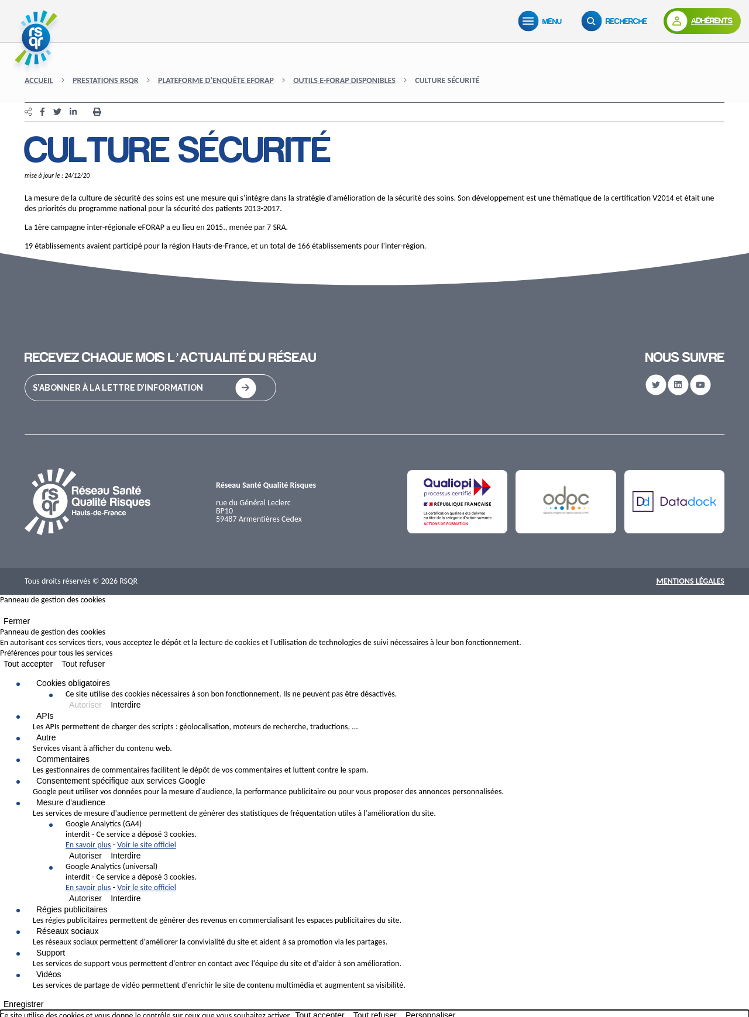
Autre (46, 737)
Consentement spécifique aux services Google (120, 780)
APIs (45, 715)
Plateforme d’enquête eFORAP (216, 80)
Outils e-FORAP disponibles (344, 80)
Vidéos (48, 974)
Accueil (39, 80)
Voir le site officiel (146, 845)
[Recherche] (616, 21)
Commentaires (63, 759)
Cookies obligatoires (73, 683)
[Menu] (542, 21)
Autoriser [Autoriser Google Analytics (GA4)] (85, 855)
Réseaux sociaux (67, 931)
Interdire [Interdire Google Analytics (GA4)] (125, 855)
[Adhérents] (702, 21)
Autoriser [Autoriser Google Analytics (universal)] (85, 898)
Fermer (17, 621)
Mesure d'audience (70, 802)
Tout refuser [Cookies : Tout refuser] (83, 663)
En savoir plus (88, 845)
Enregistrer (23, 1004)
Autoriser (85, 704)
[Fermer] (3, 612)
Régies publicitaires (71, 909)
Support (50, 952)
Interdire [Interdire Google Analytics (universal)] (125, 898)
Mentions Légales (690, 581)
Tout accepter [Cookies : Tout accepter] (28, 663)
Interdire (125, 704)
